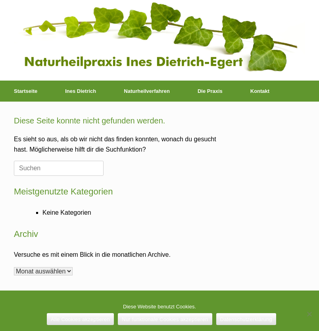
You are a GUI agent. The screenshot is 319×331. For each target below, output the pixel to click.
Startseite (25, 91)
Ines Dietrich (80, 91)
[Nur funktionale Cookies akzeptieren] (309, 314)
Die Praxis (210, 91)
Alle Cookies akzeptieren (80, 319)
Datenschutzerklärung (246, 319)
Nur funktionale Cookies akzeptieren (165, 319)
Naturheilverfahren (147, 91)
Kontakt (259, 91)
